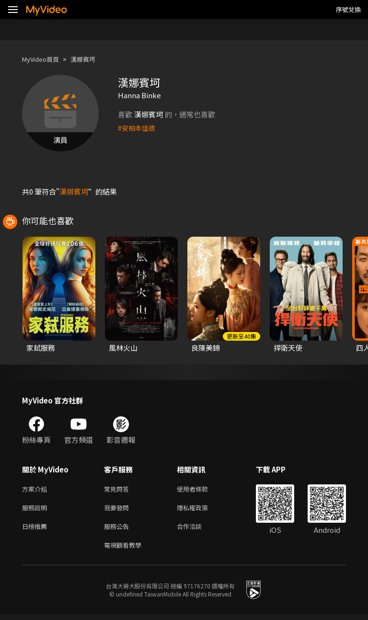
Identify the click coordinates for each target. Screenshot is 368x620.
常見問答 (118, 489)
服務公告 (118, 530)
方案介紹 (36, 489)
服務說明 (36, 510)
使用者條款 (200, 489)
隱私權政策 (200, 510)
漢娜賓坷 (91, 59)
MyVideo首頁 (44, 59)
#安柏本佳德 (138, 128)
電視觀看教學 (125, 550)
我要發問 (118, 510)
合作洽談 (197, 530)
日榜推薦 (36, 530)
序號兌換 (348, 9)
